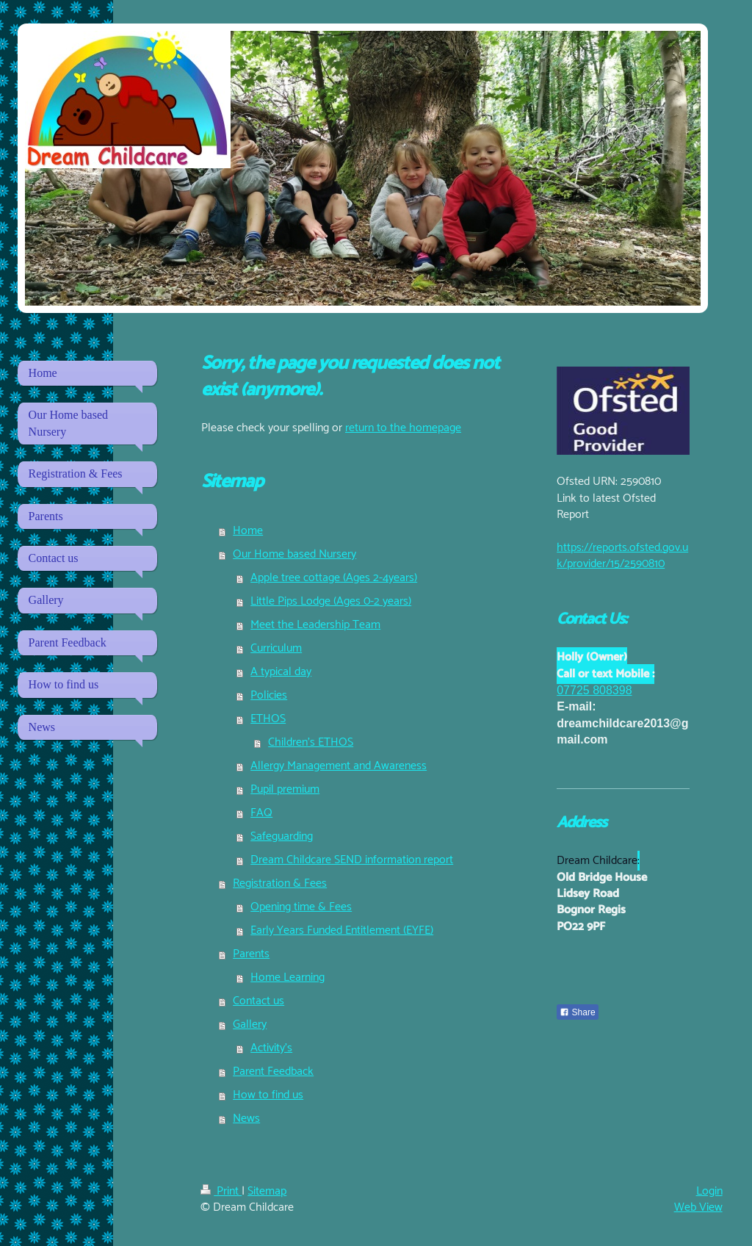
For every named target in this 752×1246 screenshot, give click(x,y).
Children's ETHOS (310, 742)
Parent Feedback (273, 1071)
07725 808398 (594, 690)
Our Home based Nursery (294, 554)
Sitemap (266, 1191)
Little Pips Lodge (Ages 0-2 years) (330, 601)
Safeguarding (281, 836)
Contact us (258, 1001)
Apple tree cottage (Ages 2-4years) (333, 578)
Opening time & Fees (301, 907)
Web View (698, 1207)
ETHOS (268, 719)
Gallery (250, 1024)
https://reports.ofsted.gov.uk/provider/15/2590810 (622, 556)
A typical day (280, 672)
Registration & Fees (280, 883)
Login (709, 1191)
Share (577, 1012)
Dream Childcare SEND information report (351, 860)
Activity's (271, 1048)
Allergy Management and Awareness (338, 766)
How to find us (268, 1095)
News (246, 1118)
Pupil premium (284, 789)
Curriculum (276, 648)
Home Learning (287, 977)
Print (221, 1191)
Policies (268, 695)
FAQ (261, 813)
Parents (251, 954)
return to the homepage (403, 428)
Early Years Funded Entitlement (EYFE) (341, 930)
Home (248, 531)
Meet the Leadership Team (315, 625)
